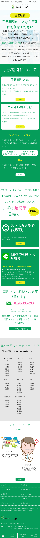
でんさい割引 (5, 489)
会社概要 (4, 494)
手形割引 (24, 485)
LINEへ (20, 282)
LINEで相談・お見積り (23, 535)
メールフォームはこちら (20, 329)
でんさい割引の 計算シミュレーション (29, 153)
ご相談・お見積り (36, 535)
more (20, 99)
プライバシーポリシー (8, 503)
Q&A (2, 498)
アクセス (24, 498)
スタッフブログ (26, 494)
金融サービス (25, 489)
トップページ (5, 485)
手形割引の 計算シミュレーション (11, 153)
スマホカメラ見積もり (11, 535)
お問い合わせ (25, 503)
